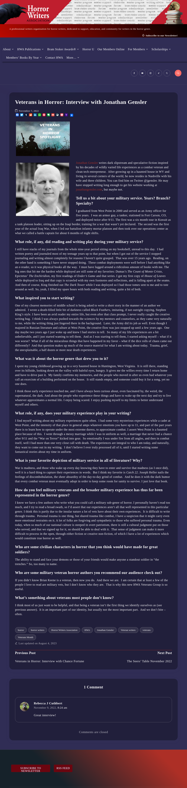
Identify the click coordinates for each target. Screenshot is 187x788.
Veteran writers (128, 630)
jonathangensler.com (89, 189)
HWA (87, 630)
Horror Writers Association (64, 630)
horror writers (37, 630)
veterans (147, 630)
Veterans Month (25, 637)
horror (21, 630)
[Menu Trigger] (173, 8)
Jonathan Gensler (87, 162)
